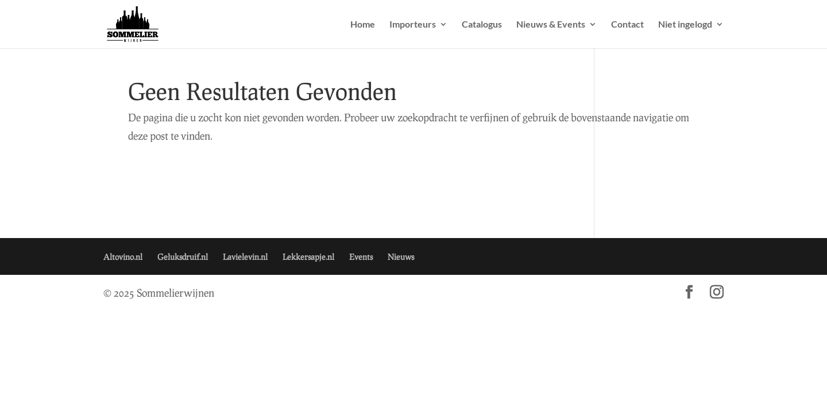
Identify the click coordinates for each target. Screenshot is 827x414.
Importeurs (412, 24)
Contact (627, 24)
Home (362, 24)
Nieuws (401, 257)
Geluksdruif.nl (182, 257)
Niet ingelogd (685, 24)
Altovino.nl (122, 257)
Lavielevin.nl (245, 257)
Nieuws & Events (550, 24)
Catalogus (482, 24)
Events (361, 257)
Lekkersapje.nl (308, 257)
